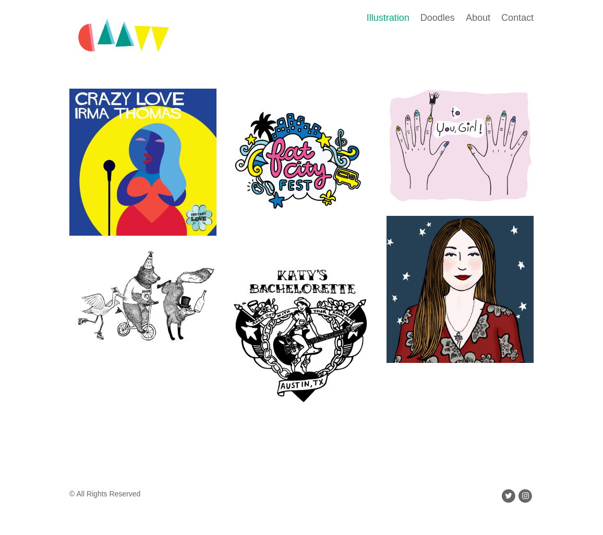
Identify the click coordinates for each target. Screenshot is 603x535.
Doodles (437, 18)
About (478, 18)
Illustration (388, 18)
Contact (517, 18)
